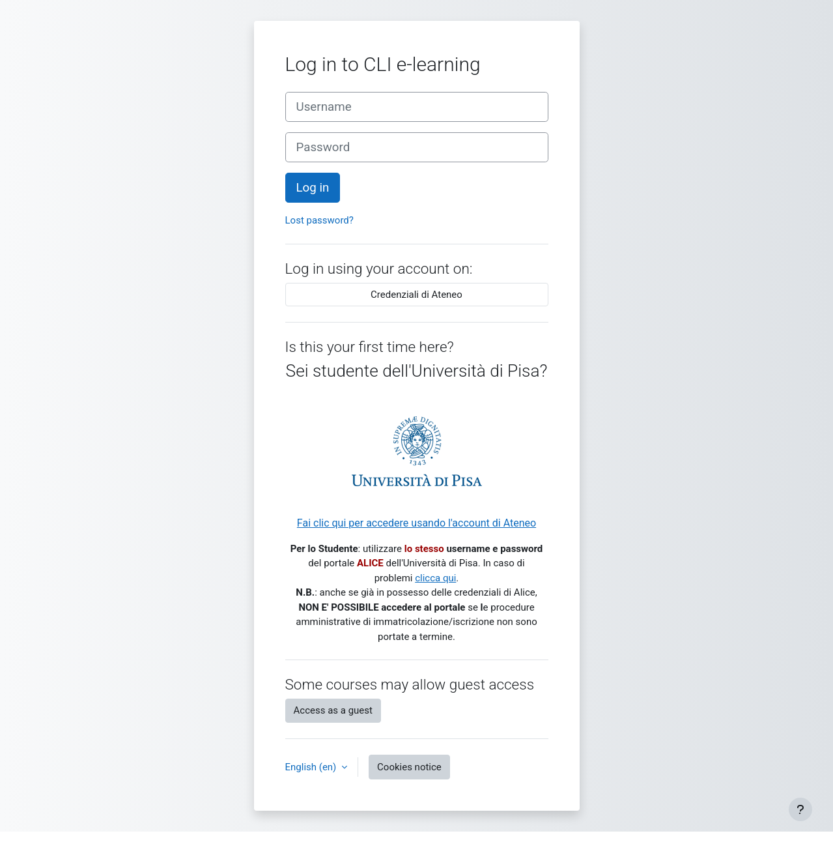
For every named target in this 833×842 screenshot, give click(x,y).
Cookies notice (409, 767)
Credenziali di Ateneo (416, 294)
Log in (313, 188)
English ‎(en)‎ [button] (312, 767)
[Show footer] (800, 809)
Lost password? (319, 220)
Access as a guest (333, 710)
